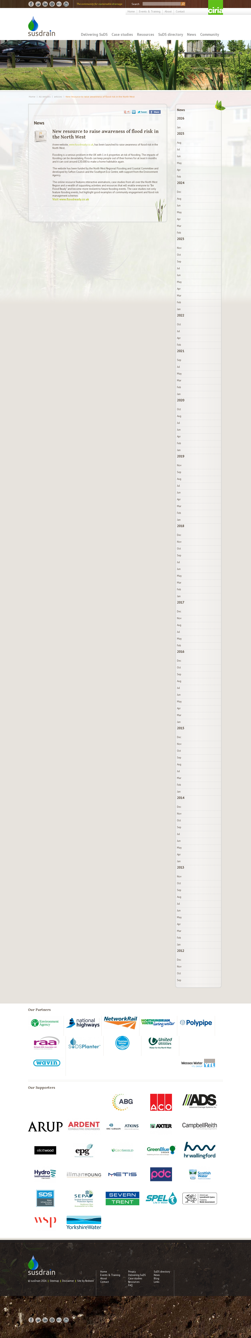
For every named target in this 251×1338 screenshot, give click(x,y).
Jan (179, 127)
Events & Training (149, 11)
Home (131, 11)
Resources (145, 34)
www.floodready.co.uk (81, 144)
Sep (179, 261)
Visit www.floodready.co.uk (70, 199)
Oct (179, 254)
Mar (179, 226)
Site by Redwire (85, 1281)
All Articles (45, 97)
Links (156, 1282)
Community (209, 34)
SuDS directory (170, 34)
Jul (178, 149)
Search (135, 4)
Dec (179, 192)
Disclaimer (68, 1281)
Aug (179, 142)
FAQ (130, 1285)
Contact (180, 11)
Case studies (122, 34)
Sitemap (54, 1281)
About (168, 11)
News (191, 34)
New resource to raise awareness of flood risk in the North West (100, 97)
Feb (179, 176)
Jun (179, 156)
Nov (179, 248)
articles (58, 97)
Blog (156, 1278)
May (179, 163)
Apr (179, 170)
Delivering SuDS (94, 34)
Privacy (132, 1271)
